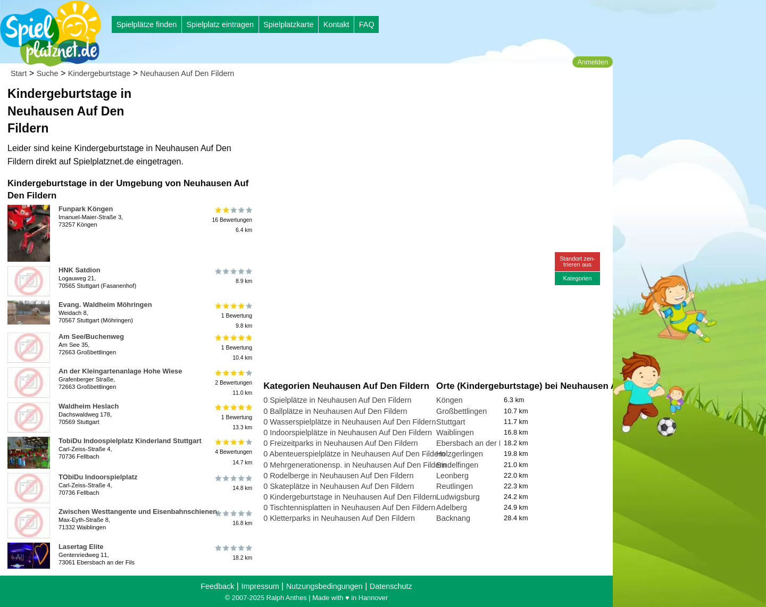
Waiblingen (455, 432)
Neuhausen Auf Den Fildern (187, 73)
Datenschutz (391, 586)
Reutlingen (454, 486)
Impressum (260, 586)
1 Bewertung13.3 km (232, 417)
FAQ (366, 24)
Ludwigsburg (458, 497)
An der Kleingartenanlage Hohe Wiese (120, 371)
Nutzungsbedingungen (324, 586)
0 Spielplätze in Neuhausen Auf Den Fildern (337, 400)
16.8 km (232, 518)
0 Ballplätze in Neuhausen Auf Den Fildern (335, 411)
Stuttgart (450, 422)
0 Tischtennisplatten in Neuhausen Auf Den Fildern (349, 507)
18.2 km (232, 553)
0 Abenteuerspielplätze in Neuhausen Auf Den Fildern (354, 454)
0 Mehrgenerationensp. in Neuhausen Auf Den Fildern (354, 465)
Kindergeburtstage (99, 73)
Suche (48, 73)
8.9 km (232, 276)
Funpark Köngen (86, 209)
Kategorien (577, 278)
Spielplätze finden (146, 24)
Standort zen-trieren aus (577, 261)
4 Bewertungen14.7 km (232, 452)
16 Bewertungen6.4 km (232, 220)
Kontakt (336, 24)
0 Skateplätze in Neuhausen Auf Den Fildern (338, 486)
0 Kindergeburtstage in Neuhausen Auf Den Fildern (350, 497)
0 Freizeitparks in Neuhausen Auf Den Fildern (340, 443)
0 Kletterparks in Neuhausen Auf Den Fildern (339, 518)
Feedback (217, 586)
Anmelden (592, 62)
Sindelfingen (457, 465)
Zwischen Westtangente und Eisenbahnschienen (138, 511)
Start (19, 73)
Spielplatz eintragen (219, 24)
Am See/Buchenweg (91, 336)
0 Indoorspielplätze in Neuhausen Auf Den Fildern (347, 432)
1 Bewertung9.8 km (232, 316)
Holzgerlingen (459, 454)
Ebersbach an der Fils (473, 443)
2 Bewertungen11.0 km (232, 382)
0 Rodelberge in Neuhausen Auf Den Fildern (338, 475)
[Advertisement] (384, 101)
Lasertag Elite (81, 547)
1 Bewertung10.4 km (232, 348)
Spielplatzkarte (288, 24)
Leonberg (452, 475)
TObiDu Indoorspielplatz (98, 477)
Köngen (449, 400)
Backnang (453, 518)
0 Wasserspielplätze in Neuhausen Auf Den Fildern (349, 422)
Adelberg (451, 507)
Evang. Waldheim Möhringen (105, 305)
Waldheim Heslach (89, 406)
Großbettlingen (461, 411)
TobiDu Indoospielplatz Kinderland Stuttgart (130, 441)
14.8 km (232, 483)
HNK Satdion (80, 270)
